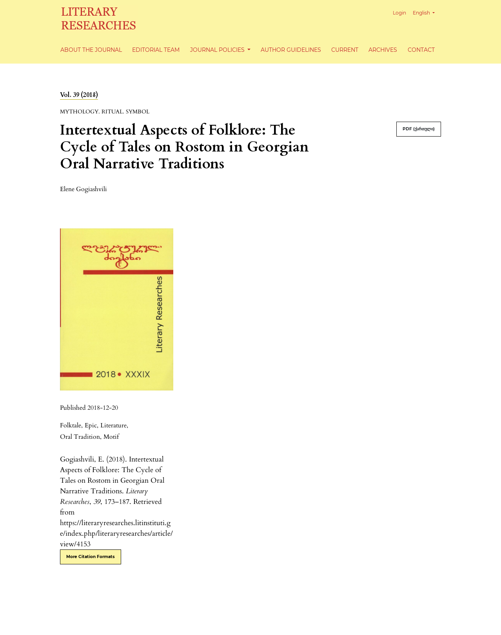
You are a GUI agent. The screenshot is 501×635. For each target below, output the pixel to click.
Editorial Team (156, 49)
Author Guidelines (291, 49)
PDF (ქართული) (419, 128)
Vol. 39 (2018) (79, 95)
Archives (382, 49)
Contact (421, 49)
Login (399, 13)
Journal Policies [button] (218, 49)
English (426, 12)
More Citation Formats (90, 556)
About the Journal (91, 49)
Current (344, 49)
